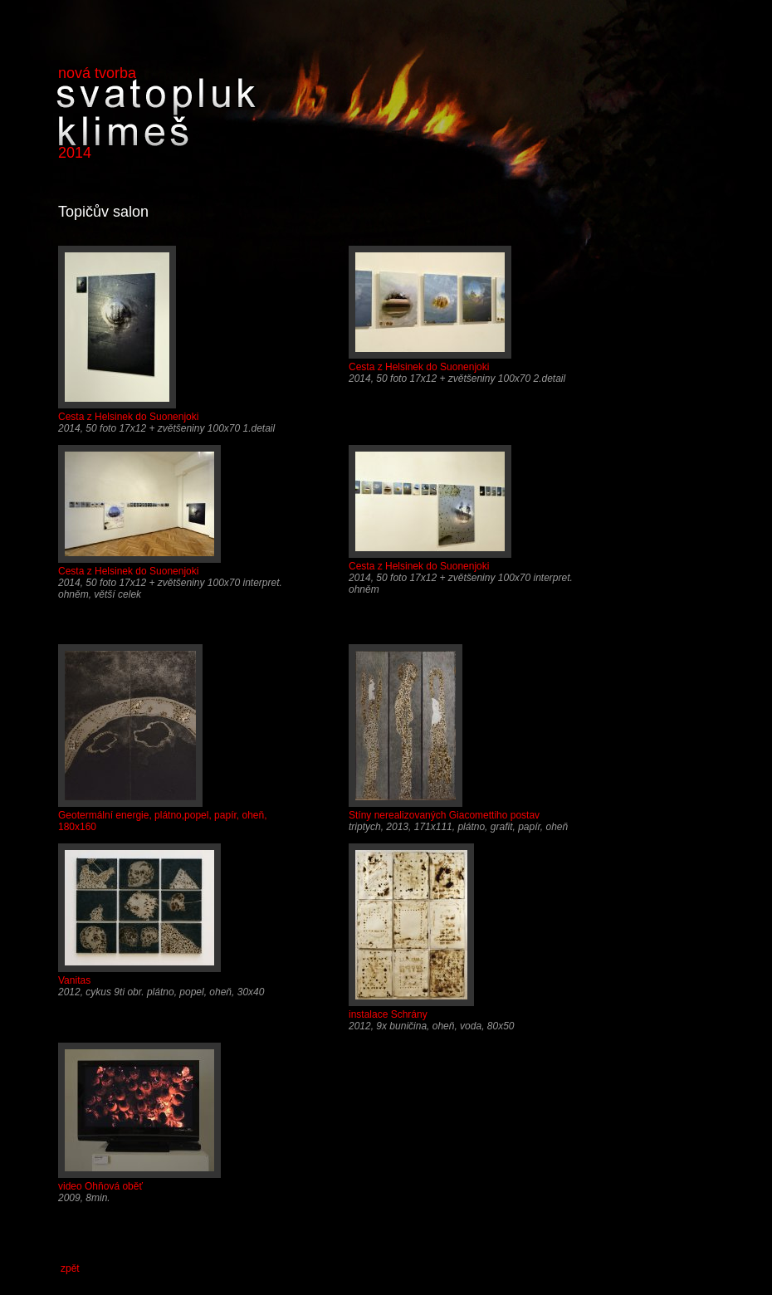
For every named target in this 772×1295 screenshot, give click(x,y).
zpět (70, 1268)
